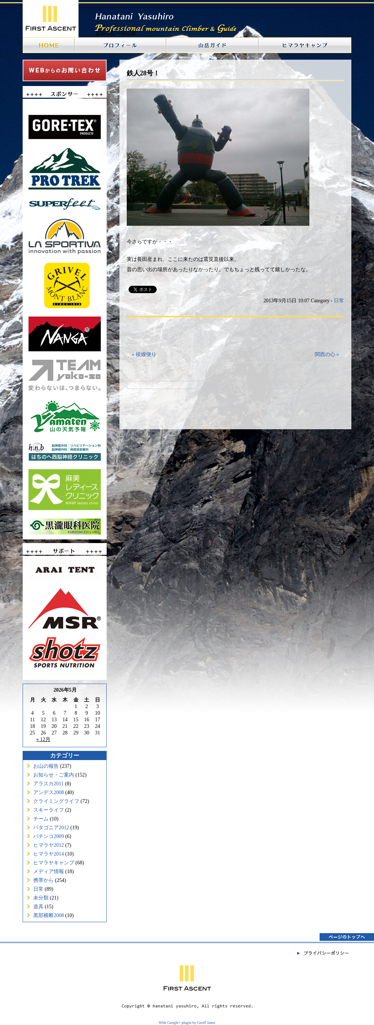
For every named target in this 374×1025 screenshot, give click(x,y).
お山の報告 (46, 766)
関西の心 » (327, 354)
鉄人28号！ (143, 73)
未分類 (41, 898)
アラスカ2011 (48, 783)
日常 (38, 889)
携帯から (43, 880)
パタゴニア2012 (51, 827)
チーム (41, 819)
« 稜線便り (144, 354)
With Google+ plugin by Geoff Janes (187, 1023)
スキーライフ (48, 810)
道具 (38, 906)
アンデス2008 (48, 792)
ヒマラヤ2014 (48, 854)
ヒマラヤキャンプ (53, 862)
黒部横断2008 (48, 915)
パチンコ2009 (48, 836)
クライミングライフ (56, 801)
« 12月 (43, 739)
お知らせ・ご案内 (53, 775)
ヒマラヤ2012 (48, 845)
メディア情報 (48, 871)
